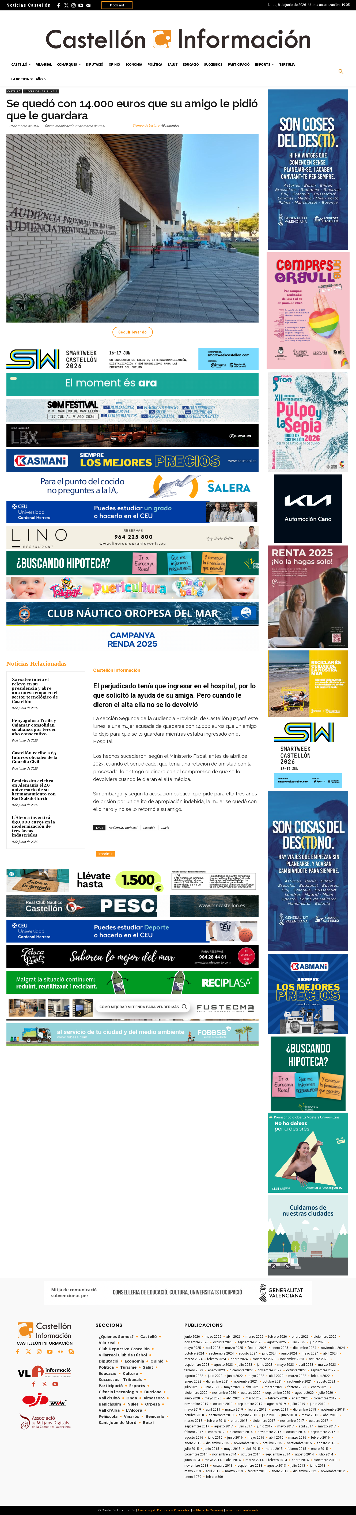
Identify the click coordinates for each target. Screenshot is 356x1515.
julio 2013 (298, 1465)
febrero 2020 (277, 1398)
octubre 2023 (318, 1359)
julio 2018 (269, 1415)
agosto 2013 (276, 1465)
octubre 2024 (194, 1353)
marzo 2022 (297, 1375)
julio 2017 (245, 1426)
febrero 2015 (296, 1448)
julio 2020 (326, 1392)
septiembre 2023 (196, 1364)
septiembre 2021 (299, 1381)
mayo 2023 (285, 1364)
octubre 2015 (272, 1443)
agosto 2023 (223, 1364)
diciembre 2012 (304, 1471)
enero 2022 (192, 1381)
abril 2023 (306, 1364)
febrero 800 (214, 1476)
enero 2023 (216, 1370)
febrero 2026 (277, 1336)
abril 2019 (213, 1409)
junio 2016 (235, 1437)
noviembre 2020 (224, 1392)
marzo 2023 (327, 1364)
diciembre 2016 (241, 1432)
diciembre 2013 (324, 1460)
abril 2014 (233, 1460)
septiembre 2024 (221, 1353)
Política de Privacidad (173, 1510)
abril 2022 (276, 1375)
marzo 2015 (274, 1448)
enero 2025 (279, 1347)
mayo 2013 (192, 1471)
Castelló (14, 91)
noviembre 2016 (269, 1432)
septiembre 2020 (277, 1392)
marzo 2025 (234, 1347)
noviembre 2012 (333, 1471)
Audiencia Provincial (123, 828)
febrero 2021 (296, 1387)
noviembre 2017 (292, 1420)
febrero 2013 (257, 1471)
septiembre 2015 (299, 1443)
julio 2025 (298, 1342)
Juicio (165, 828)
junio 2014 (192, 1460)
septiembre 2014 (277, 1454)
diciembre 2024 (304, 1347)
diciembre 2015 (217, 1443)
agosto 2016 (193, 1437)
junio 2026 (192, 1336)
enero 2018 (239, 1420)
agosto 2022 (193, 1375)
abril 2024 (330, 1353)
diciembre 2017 (263, 1420)
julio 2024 (269, 1353)
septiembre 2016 (322, 1432)
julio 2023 (245, 1364)
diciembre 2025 (324, 1336)
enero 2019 (279, 1409)
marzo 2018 (193, 1420)
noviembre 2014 (224, 1454)
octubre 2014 (250, 1454)
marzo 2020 (254, 1398)
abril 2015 (252, 1448)
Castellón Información (116, 670)
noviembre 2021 (246, 1381)
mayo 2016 (256, 1437)
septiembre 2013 (249, 1465)
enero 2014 (300, 1460)
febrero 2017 (193, 1432)
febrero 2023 (193, 1370)
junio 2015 (211, 1448)
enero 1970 (192, 1476)
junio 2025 (317, 1342)
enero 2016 (192, 1443)
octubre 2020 (250, 1392)
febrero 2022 (320, 1375)
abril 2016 (276, 1437)
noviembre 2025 (196, 1342)
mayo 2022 (256, 1375)
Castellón (148, 828)
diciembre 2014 (195, 1454)
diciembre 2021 (217, 1381)
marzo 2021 (274, 1387)
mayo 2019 (192, 1409)
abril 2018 (330, 1415)
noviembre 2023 (292, 1359)
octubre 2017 (318, 1420)
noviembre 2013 (196, 1465)
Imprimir (106, 854)
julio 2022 (215, 1375)
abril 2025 (213, 1347)
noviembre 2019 (196, 1404)
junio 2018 (289, 1415)
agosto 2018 (247, 1415)
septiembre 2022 (322, 1370)
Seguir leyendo (132, 332)
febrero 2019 (257, 1409)
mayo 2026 (213, 1336)
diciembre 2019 (324, 1398)
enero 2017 (216, 1432)
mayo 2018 (310, 1415)
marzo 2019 (234, 1409)
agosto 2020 (304, 1392)
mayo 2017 (285, 1426)
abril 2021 (252, 1387)
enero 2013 (279, 1471)
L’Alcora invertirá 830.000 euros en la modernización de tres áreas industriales (33, 826)
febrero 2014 (277, 1460)
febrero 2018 (216, 1420)
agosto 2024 (247, 1353)
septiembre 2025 (249, 1342)
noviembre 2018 (333, 1409)
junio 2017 (264, 1426)
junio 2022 (235, 1375)
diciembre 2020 (195, 1392)
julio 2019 (298, 1404)
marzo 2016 (297, 1437)
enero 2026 (300, 1336)
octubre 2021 (272, 1381)
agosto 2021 (326, 1381)
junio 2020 (192, 1398)
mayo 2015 (232, 1448)
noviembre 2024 (333, 1347)
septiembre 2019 (249, 1404)
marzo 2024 (193, 1359)
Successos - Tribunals (41, 91)
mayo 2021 (232, 1387)
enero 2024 (239, 1359)
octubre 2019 (223, 1404)
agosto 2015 (326, 1443)
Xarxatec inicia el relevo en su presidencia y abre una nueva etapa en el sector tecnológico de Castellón (35, 690)
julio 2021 (191, 1387)
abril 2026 (233, 1336)
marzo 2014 (254, 1460)
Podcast (117, 5)
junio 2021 (211, 1387)
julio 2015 (191, 1448)
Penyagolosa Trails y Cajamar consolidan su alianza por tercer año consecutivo (34, 727)
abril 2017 (306, 1426)
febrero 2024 (216, 1359)
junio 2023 (264, 1364)
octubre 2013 (223, 1465)
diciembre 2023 (263, 1359)
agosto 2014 (304, 1454)
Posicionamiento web (242, 1510)
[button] (341, 71)
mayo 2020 (213, 1398)
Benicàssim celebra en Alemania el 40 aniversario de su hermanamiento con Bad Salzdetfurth (34, 790)
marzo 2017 (327, 1426)
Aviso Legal (146, 1510)
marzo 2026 (254, 1336)
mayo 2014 (213, 1460)
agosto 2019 (276, 1404)
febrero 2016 (320, 1437)
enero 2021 (319, 1387)
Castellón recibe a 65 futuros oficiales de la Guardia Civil (34, 757)
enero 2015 (319, 1448)
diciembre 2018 (304, 1409)
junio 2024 (289, 1353)
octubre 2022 (296, 1370)
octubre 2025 (223, 1342)
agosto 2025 (276, 1342)
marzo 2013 (234, 1471)
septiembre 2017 (196, 1426)
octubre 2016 (296, 1432)
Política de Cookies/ (208, 1510)
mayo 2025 (192, 1347)
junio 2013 (317, 1465)
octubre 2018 (194, 1415)
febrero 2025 (257, 1347)
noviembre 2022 (269, 1370)
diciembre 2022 (241, 1370)
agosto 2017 (223, 1426)
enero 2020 (300, 1398)
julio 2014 (326, 1454)
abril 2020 (233, 1398)
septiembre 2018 (221, 1415)
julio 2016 (215, 1437)
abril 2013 (213, 1471)
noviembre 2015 (246, 1443)
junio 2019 (317, 1404)
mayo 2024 (310, 1353)
